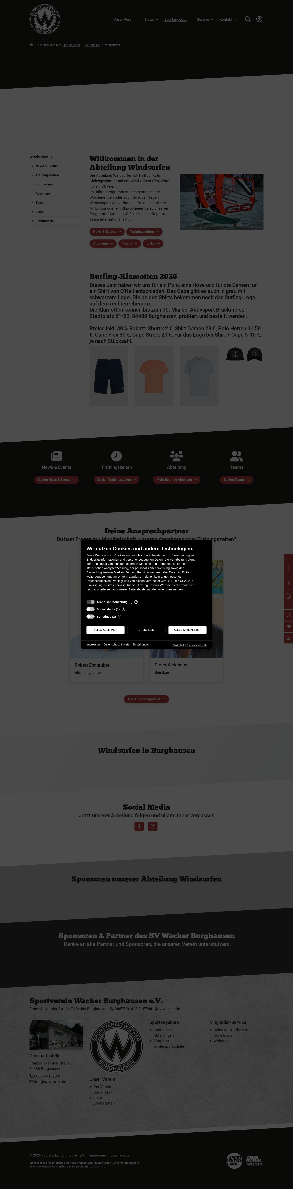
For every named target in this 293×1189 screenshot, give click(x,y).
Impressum (93, 644)
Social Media (106, 609)
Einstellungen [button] (141, 644)
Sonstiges (104, 616)
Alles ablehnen (105, 629)
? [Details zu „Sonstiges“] (119, 616)
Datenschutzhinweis (116, 644)
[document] (146, 571)
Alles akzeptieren (187, 629)
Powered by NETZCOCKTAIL (189, 644)
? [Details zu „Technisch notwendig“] (136, 601)
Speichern (146, 629)
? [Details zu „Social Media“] (123, 609)
